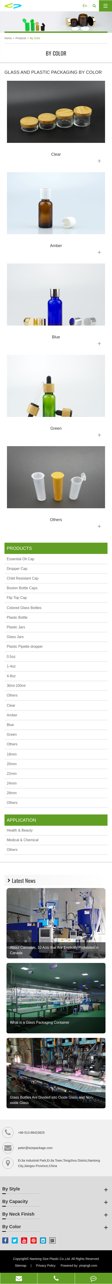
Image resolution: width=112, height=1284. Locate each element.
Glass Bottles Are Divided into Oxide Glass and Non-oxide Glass (52, 1100)
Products (20, 38)
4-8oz (11, 676)
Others (12, 695)
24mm (12, 783)
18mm (12, 754)
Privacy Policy (45, 1265)
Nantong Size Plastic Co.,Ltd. (50, 1259)
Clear (11, 705)
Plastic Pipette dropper (25, 646)
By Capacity (55, 1202)
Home (8, 38)
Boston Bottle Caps (22, 588)
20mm (12, 764)
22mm (12, 774)
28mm (12, 793)
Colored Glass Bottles (24, 608)
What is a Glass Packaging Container (39, 1022)
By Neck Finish (55, 1215)
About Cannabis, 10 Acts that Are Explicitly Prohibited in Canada (54, 950)
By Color (35, 38)
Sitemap (20, 1265)
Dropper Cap (17, 569)
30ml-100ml (16, 686)
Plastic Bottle (17, 617)
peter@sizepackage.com (35, 1148)
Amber (12, 715)
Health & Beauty (20, 830)
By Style (55, 1189)
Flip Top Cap (17, 598)
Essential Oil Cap (20, 559)
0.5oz (11, 657)
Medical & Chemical (22, 840)
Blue (10, 725)
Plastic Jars (16, 627)
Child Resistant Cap (22, 578)
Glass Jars (15, 637)
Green (12, 734)
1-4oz (11, 666)
